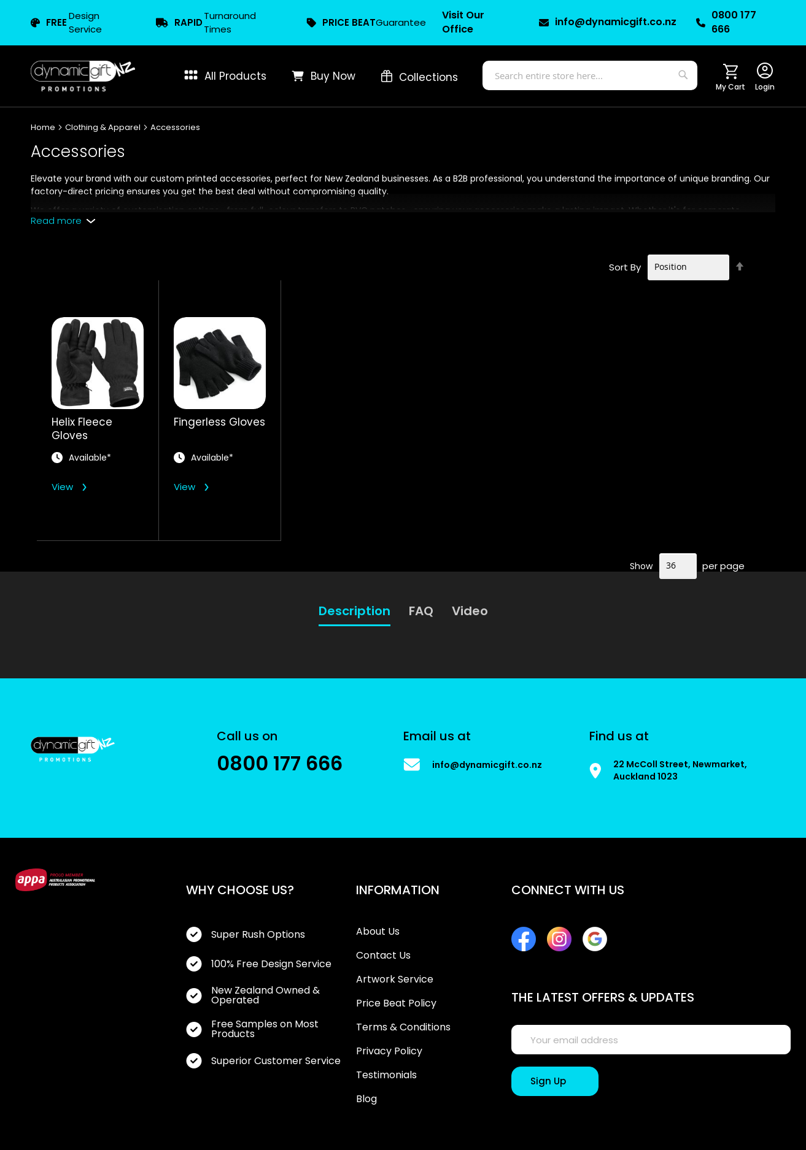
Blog (366, 1099)
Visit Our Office (463, 22)
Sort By (625, 266)
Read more (56, 220)
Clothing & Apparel (103, 127)
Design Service (66, 22)
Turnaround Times (206, 22)
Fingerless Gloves (219, 422)
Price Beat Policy (396, 1003)
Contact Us (383, 955)
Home (44, 127)
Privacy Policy (389, 1051)
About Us (378, 932)
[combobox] (589, 75)
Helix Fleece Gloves (82, 428)
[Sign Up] (555, 1081)
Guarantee (366, 22)
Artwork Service (394, 979)
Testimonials (386, 1075)
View (62, 486)
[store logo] (83, 76)
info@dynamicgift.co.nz (606, 22)
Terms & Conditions (403, 1027)
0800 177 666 (726, 22)
